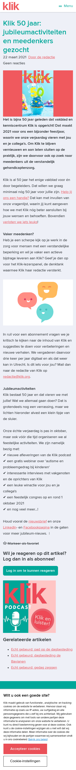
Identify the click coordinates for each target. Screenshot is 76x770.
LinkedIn (9, 527)
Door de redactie (41, 57)
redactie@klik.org (16, 377)
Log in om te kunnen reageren (30, 571)
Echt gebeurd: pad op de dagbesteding (42, 649)
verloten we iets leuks (20, 222)
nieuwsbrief (37, 521)
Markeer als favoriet (21, 543)
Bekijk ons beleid (38, 739)
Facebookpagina (36, 527)
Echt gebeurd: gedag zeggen (34, 667)
